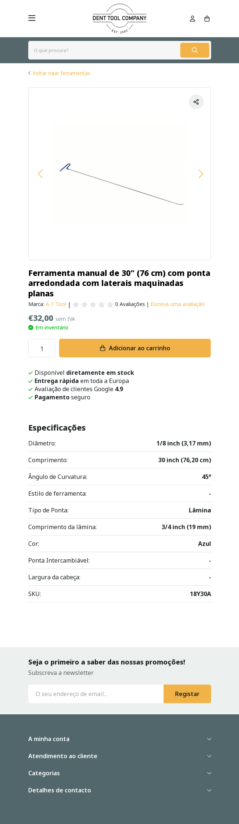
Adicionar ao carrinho (139, 348)
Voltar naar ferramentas (61, 73)
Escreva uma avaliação (178, 304)
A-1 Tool (56, 304)
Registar (187, 694)
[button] (40, 173)
